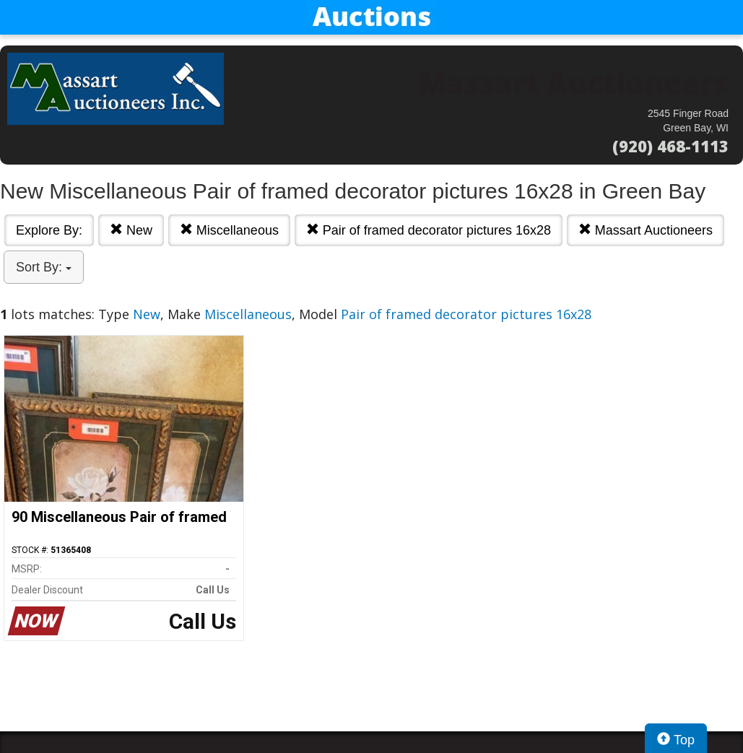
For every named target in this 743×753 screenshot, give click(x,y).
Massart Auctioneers (645, 230)
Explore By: (49, 230)
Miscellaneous (229, 230)
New (131, 230)
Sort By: (43, 267)
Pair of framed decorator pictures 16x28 (428, 230)
